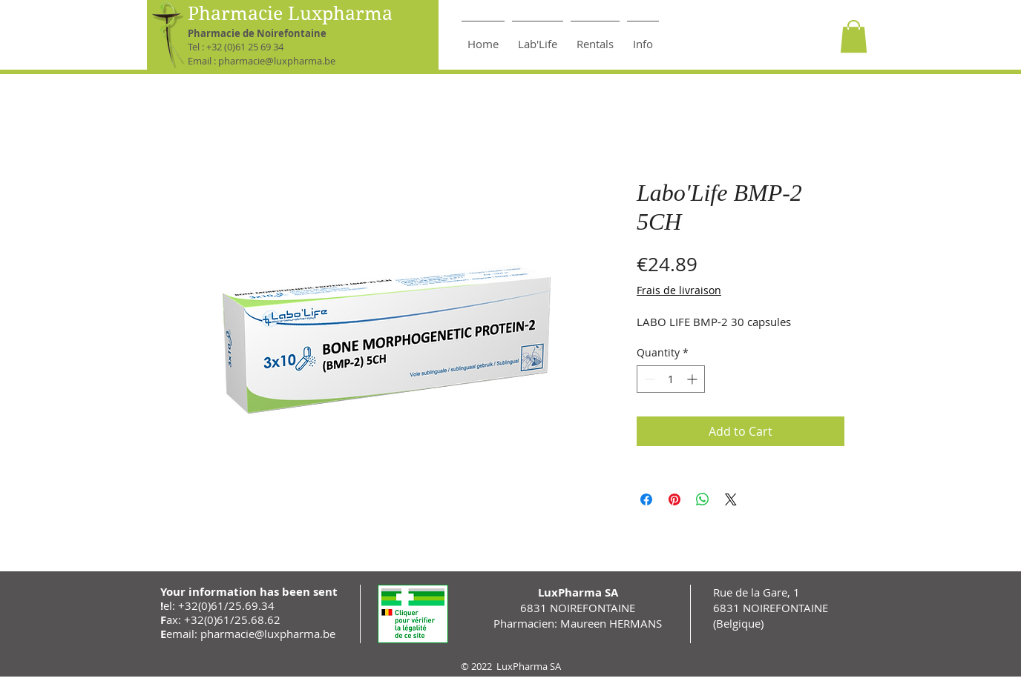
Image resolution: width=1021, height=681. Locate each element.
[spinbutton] (670, 379)
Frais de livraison (679, 290)
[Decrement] (648, 379)
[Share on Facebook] (646, 499)
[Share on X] (731, 499)
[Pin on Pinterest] (674, 499)
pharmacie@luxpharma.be (276, 60)
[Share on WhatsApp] (703, 499)
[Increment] (693, 379)
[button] (853, 36)
